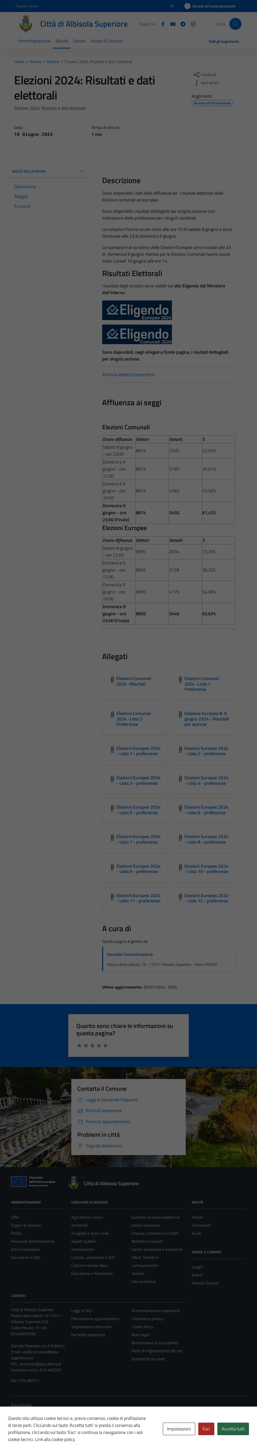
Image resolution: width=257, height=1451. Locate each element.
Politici (16, 1233)
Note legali (141, 1335)
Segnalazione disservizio (91, 1327)
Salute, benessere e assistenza (157, 1249)
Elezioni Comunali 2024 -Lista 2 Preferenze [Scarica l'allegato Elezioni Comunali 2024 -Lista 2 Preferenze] (133, 719)
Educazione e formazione (92, 1273)
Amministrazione (34, 40)
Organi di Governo (26, 1225)
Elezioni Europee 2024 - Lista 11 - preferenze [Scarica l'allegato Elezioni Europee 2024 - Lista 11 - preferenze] (138, 898)
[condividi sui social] (204, 75)
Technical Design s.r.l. (45, 1436)
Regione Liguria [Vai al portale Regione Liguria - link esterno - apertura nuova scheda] (27, 6)
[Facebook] (161, 24)
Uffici (15, 1217)
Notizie (197, 1217)
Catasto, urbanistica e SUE (93, 1257)
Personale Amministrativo (32, 1241)
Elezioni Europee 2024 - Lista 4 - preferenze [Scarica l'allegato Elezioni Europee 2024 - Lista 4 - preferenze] (206, 780)
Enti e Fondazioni (25, 1249)
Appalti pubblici (83, 1241)
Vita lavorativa (144, 1281)
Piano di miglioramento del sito (157, 1351)
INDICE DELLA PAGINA (48, 171)
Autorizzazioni (82, 1249)
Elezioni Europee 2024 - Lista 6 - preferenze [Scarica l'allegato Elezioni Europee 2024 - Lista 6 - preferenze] (206, 810)
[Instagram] (191, 24)
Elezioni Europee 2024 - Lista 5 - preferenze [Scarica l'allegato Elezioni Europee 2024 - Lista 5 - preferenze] (138, 810)
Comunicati (201, 1225)
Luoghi (197, 1267)
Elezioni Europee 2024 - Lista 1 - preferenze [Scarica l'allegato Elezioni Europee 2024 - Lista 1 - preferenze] (138, 751)
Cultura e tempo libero (89, 1265)
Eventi (197, 1275)
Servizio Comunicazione (130, 954)
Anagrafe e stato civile (90, 1233)
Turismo (138, 1273)
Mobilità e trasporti (147, 1241)
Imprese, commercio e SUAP (155, 1233)
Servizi (79, 40)
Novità (61, 40)
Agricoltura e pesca (87, 1217)
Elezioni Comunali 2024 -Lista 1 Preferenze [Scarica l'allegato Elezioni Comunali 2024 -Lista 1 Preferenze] (201, 684)
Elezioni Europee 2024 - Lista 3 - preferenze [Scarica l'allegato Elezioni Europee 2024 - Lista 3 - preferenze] (138, 780)
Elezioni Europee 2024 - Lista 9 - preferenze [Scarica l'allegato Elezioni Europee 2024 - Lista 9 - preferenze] (138, 869)
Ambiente (79, 1225)
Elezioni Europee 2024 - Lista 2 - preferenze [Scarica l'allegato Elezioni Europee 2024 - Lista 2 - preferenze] (206, 751)
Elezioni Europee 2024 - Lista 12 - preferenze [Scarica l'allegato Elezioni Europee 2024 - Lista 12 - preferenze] (206, 898)
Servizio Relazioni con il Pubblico (38, 1346)
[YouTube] (171, 24)
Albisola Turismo (205, 1283)
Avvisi (197, 1233)
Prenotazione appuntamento (95, 1319)
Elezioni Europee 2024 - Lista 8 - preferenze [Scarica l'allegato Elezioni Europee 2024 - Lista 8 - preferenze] (206, 839)
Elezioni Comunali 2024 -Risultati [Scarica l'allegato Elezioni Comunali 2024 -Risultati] (133, 681)
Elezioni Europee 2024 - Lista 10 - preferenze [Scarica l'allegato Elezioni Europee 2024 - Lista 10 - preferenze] (206, 869)
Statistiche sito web (148, 1359)
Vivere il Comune (106, 40)
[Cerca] (235, 24)
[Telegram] (181, 24)
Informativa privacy (148, 1319)
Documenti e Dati (25, 1257)
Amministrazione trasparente (156, 1311)
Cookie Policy (142, 1327)
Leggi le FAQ (81, 1311)
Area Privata (21, 1405)
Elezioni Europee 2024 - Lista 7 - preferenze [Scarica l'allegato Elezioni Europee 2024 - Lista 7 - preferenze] (138, 839)
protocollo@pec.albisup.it (40, 1364)
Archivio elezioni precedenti (128, 374)
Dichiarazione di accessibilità (155, 1343)
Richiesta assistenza (88, 1335)
